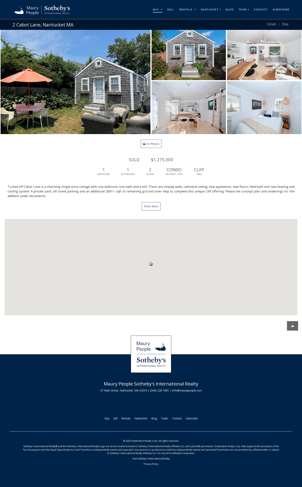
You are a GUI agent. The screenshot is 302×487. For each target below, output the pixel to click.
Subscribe (281, 9)
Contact (261, 9)
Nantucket (211, 9)
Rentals (187, 9)
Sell (170, 9)
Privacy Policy (151, 464)
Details (271, 24)
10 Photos (151, 144)
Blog (230, 9)
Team (244, 9)
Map (285, 24)
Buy (157, 9)
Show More (151, 206)
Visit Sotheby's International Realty (151, 458)
